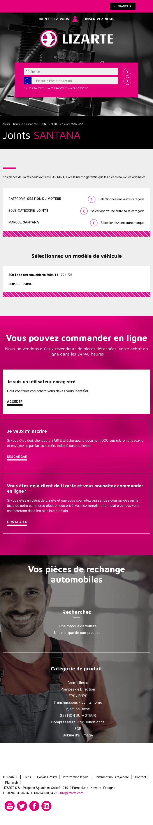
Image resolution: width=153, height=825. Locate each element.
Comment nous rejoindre (112, 777)
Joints (66, 123)
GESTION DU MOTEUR (48, 123)
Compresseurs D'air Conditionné (77, 722)
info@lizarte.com (71, 793)
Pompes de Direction (78, 689)
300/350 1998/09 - (21, 284)
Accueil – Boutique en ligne (18, 123)
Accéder (15, 402)
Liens (27, 777)
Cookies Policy (47, 777)
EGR (77, 728)
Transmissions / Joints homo (78, 702)
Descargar (17, 457)
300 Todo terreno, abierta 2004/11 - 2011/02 (40, 275)
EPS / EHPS (78, 696)
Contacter (17, 522)
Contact (140, 777)
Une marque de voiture (78, 626)
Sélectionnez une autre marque (122, 223)
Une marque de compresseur (78, 632)
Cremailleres (77, 682)
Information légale (75, 777)
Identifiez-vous (54, 19)
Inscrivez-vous (99, 19)
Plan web (11, 782)
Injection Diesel (78, 709)
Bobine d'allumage (78, 735)
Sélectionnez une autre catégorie (121, 199)
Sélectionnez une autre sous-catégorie (117, 211)
